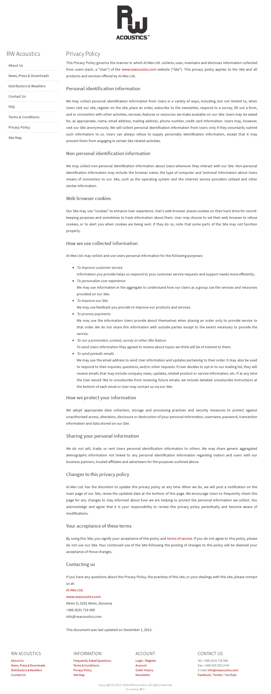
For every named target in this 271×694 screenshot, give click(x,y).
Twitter (218, 675)
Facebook (204, 675)
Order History (144, 670)
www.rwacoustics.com (139, 69)
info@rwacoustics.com (222, 670)
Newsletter (143, 675)
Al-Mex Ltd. (74, 590)
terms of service (179, 538)
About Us (15, 65)
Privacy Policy (19, 127)
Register (150, 661)
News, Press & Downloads (28, 75)
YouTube (231, 675)
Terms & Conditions (23, 117)
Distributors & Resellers (27, 86)
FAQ (11, 106)
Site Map (15, 137)
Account (141, 665)
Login (139, 661)
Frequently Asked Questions (92, 661)
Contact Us (17, 96)
